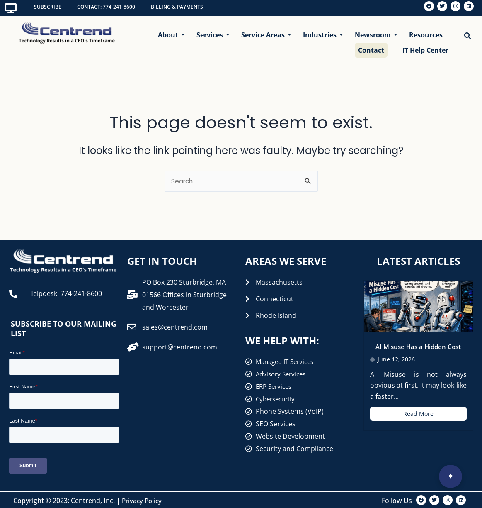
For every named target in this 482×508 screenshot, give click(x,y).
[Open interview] (450, 476)
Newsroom (374, 32)
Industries (321, 32)
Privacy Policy (143, 499)
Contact (371, 47)
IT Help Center (425, 47)
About (170, 32)
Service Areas (264, 32)
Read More (418, 412)
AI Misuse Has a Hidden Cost (418, 345)
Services (211, 32)
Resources (426, 32)
